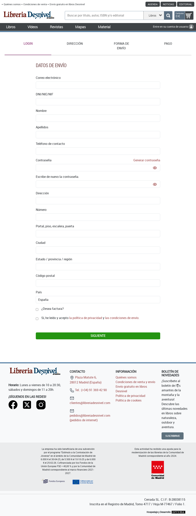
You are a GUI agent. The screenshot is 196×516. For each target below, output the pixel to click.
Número (41, 210)
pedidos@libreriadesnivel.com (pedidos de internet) (90, 415)
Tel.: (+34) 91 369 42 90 (88, 390)
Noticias (168, 4)
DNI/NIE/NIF (44, 94)
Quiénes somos (12, 4)
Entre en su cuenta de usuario (173, 26)
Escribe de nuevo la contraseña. (57, 177)
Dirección (42, 193)
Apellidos (42, 127)
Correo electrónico (48, 78)
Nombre (41, 111)
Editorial (185, 4)
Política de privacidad (130, 396)
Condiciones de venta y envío (135, 382)
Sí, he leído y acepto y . (90, 318)
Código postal (45, 276)
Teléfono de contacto (50, 144)
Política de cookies (128, 400)
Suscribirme (172, 436)
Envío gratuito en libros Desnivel (67, 4)
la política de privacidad (85, 318)
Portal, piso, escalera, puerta (55, 226)
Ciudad (40, 243)
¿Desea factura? (52, 309)
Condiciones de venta (35, 4)
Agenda (153, 4)
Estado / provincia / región (54, 259)
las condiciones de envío (122, 318)
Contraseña (98, 160)
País (39, 292)
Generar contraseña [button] (146, 160)
